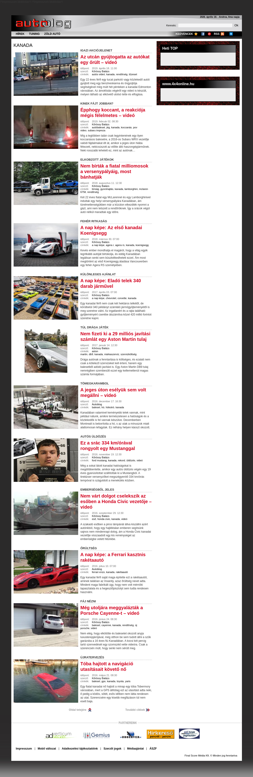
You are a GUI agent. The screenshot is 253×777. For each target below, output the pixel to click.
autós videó (98, 74)
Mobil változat (47, 748)
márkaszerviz (111, 354)
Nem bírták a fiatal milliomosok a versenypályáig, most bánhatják (114, 171)
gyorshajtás (106, 189)
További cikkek (135, 709)
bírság (95, 189)
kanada (23, 45)
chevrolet (111, 298)
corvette (122, 298)
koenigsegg (142, 245)
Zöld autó (52, 34)
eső (94, 519)
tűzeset (133, 74)
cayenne (106, 625)
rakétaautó (122, 572)
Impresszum (24, 748)
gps (103, 681)
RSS (217, 34)
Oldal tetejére (77, 709)
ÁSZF (153, 748)
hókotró (110, 407)
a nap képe (98, 245)
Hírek (20, 34)
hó (102, 407)
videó (140, 460)
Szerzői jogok (112, 748)
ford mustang (99, 460)
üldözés (130, 460)
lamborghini (131, 189)
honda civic (103, 519)
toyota (120, 681)
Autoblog (97, 404)
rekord (121, 460)
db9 (91, 354)
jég (108, 127)
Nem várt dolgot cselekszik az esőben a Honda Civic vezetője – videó (116, 501)
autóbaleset (98, 127)
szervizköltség (129, 354)
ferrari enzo (98, 572)
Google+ (209, 34)
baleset (96, 407)
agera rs (119, 245)
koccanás (126, 127)
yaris (127, 681)
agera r (110, 245)
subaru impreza (96, 130)
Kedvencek (184, 34)
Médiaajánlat (135, 748)
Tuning (34, 34)
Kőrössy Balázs (101, 71)
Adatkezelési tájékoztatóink (80, 748)
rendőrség (122, 74)
